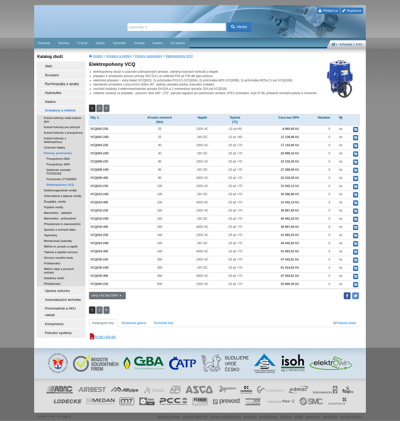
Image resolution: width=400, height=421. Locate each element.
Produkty (44, 43)
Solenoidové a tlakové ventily (62, 185)
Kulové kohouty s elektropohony (55, 130)
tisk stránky (330, 414)
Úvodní (98, 56)
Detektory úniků (54, 267)
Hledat (239, 27)
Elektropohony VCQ (179, 56)
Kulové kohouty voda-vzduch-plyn (63, 109)
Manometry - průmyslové (60, 208)
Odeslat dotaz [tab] (344, 323)
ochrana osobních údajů (225, 414)
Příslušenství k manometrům (62, 213)
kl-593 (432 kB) (102, 337)
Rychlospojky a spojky (57, 80)
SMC (45, 65)
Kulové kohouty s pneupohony (63, 122)
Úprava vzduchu (53, 280)
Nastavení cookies (168, 414)
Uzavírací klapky (54, 137)
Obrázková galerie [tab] (133, 323)
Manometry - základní (58, 202)
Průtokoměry (52, 253)
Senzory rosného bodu (58, 247)
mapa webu (313, 414)
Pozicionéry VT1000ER (61, 168)
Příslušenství (52, 273)
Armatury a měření (118, 56)
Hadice (47, 94)
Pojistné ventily (53, 197)
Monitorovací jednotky (58, 230)
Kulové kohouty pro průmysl (62, 116)
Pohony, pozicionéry (148, 56)
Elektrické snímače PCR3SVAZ (58, 161)
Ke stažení (178, 43)
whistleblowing (268, 414)
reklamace (250, 414)
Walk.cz (67, 414)
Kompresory (50, 301)
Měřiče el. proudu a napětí (61, 236)
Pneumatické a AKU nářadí (60, 294)
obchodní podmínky (195, 414)
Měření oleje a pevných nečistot (59, 260)
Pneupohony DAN (58, 148)
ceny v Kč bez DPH (105, 295)
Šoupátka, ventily (55, 191)
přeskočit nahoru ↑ (351, 414)
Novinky (63, 43)
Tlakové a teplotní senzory (61, 241)
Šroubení (48, 73)
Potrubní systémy (54, 308)
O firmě (82, 43)
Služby (100, 43)
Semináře (119, 43)
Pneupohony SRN (58, 154)
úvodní (298, 414)
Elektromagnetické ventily (60, 180)
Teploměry (50, 225)
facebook (286, 414)
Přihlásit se (328, 11)
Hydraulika (49, 87)
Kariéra (157, 43)
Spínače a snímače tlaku (60, 219)
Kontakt (139, 43)
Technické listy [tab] (163, 323)
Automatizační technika (58, 287)
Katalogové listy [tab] (103, 323)
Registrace (351, 11)
